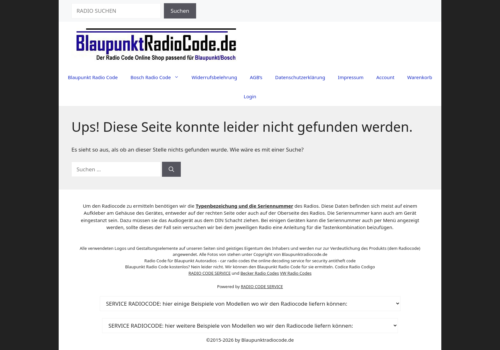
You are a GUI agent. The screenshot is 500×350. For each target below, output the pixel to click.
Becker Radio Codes (259, 273)
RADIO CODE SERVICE (209, 273)
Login (250, 96)
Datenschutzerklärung (300, 77)
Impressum (351, 77)
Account (385, 77)
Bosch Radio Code (157, 77)
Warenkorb (419, 77)
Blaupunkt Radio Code (93, 77)
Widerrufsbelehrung (214, 77)
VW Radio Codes (296, 273)
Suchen (180, 10)
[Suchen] (171, 169)
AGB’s (256, 77)
